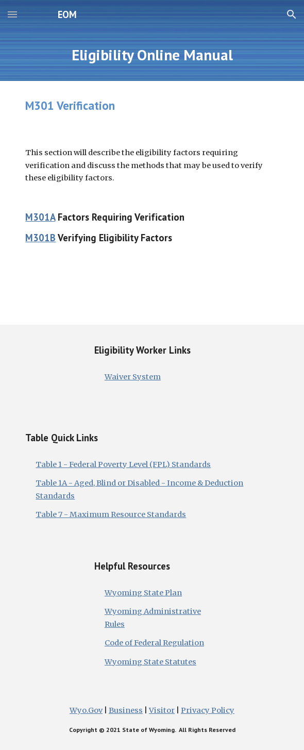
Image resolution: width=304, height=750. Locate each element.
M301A (40, 217)
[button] (12, 14)
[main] (151, 55)
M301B (40, 237)
